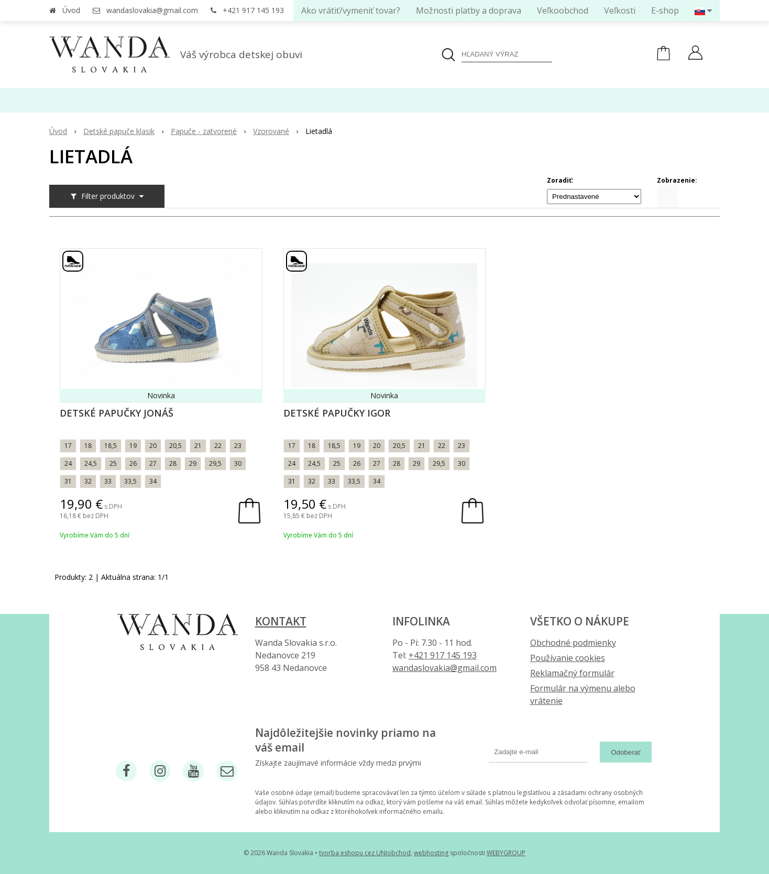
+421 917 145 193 (253, 10)
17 (68, 445)
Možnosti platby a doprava (468, 10)
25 (113, 463)
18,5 (110, 445)
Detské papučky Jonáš (116, 413)
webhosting (431, 852)
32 (88, 481)
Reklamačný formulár (572, 673)
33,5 (130, 481)
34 (153, 481)
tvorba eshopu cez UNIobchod (365, 852)
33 (108, 481)
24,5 (90, 463)
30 (237, 463)
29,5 (215, 463)
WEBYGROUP (506, 852)
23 (237, 445)
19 (133, 445)
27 (153, 463)
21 (198, 445)
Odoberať (626, 752)
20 (153, 445)
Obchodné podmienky (573, 642)
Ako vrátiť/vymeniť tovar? (350, 10)
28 (173, 463)
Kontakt (280, 621)
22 (218, 445)
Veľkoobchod (562, 10)
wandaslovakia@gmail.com (152, 10)
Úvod (71, 10)
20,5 (175, 445)
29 (192, 463)
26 (133, 463)
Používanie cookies (567, 658)
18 (88, 445)
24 (68, 463)
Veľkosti (619, 10)
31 (68, 481)
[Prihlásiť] (695, 53)
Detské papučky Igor (336, 413)
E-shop (665, 10)
